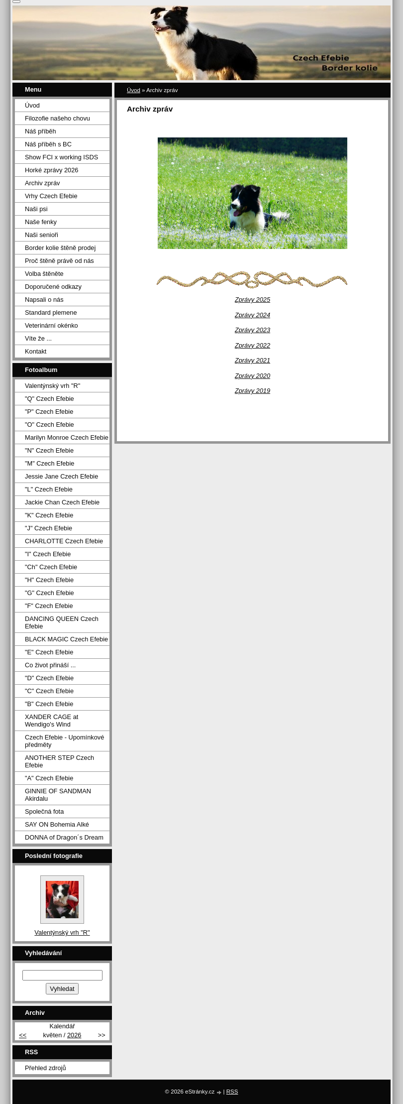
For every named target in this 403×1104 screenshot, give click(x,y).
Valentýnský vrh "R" (52, 385)
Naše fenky (41, 222)
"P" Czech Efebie (49, 411)
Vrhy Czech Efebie (51, 196)
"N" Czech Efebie (49, 450)
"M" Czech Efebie (49, 463)
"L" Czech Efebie (49, 489)
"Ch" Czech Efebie (51, 567)
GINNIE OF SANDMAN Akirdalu (58, 794)
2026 (74, 1035)
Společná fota (44, 811)
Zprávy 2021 (252, 360)
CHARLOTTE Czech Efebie (64, 541)
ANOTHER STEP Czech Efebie (59, 761)
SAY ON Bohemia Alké (57, 824)
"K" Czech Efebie (49, 515)
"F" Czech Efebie (49, 606)
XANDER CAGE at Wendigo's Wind (51, 720)
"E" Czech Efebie (49, 652)
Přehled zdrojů (45, 1068)
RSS (232, 1092)
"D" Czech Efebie (49, 678)
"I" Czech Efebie (48, 554)
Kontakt (35, 351)
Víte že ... (38, 338)
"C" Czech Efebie (49, 691)
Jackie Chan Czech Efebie (62, 502)
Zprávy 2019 (252, 390)
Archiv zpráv (42, 183)
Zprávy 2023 (252, 330)
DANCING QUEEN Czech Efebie (62, 622)
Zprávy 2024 (252, 315)
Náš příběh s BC (48, 144)
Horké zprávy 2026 (51, 170)
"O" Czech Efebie (49, 424)
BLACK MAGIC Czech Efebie (66, 639)
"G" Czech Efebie (49, 593)
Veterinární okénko (51, 325)
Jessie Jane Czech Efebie (61, 476)
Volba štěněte (44, 273)
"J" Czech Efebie (48, 528)
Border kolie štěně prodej (60, 247)
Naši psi (36, 209)
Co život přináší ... (50, 665)
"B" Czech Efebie (49, 704)
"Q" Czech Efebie (49, 398)
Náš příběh (40, 131)
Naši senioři (41, 235)
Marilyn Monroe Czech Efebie (66, 437)
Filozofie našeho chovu (57, 118)
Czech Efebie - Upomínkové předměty (64, 741)
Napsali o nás (44, 299)
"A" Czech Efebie (49, 778)
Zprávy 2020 (252, 375)
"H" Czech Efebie (49, 580)
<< (22, 1035)
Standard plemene (51, 312)
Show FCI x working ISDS (61, 157)
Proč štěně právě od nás (59, 260)
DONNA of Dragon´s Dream (64, 837)
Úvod (133, 90)
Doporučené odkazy (53, 286)
